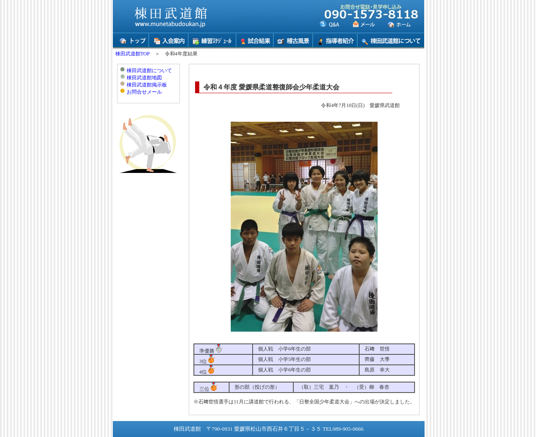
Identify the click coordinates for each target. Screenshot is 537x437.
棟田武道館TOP (132, 54)
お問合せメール (144, 92)
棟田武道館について (149, 70)
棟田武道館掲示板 (147, 85)
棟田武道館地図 (144, 78)
